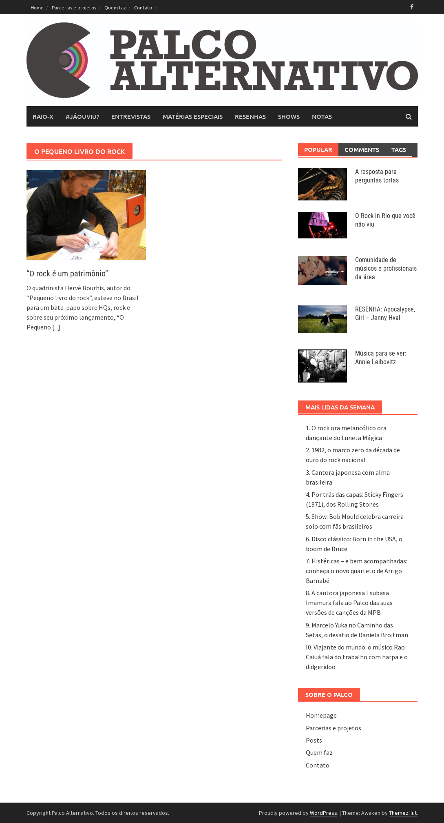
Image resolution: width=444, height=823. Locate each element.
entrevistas (130, 116)
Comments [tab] (362, 149)
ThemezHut (403, 812)
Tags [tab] (398, 149)
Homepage (321, 715)
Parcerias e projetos (74, 7)
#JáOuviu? (82, 116)
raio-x (43, 116)
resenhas (250, 116)
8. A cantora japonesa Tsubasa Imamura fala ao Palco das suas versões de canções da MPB (349, 602)
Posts (314, 740)
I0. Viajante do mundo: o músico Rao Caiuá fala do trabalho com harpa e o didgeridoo (357, 657)
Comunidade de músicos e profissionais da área (386, 268)
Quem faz (115, 7)
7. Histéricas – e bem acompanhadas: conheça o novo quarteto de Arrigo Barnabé (356, 571)
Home (37, 7)
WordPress (323, 812)
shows (289, 116)
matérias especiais (193, 116)
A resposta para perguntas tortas (377, 176)
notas (322, 116)
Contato (143, 7)
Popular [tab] (318, 149)
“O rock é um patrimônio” (67, 273)
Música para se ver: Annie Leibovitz (380, 357)
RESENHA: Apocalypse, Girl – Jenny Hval (385, 313)
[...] (56, 327)
